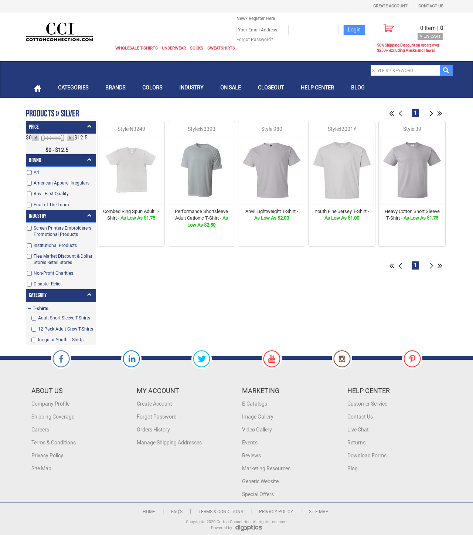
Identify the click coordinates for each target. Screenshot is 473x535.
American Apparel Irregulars (61, 183)
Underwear (174, 48)
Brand (35, 160)
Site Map (41, 468)
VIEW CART (430, 36)
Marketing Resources (266, 468)
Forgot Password (157, 417)
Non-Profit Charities (53, 273)
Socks (196, 48)
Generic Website (260, 481)
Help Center (317, 88)
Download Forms (367, 456)
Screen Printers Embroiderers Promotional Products (62, 231)
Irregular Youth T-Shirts (61, 339)
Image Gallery (257, 417)
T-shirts (40, 308)
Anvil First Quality (51, 193)
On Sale (230, 88)
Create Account (390, 6)
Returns (356, 443)
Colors (152, 88)
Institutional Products (55, 245)
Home (149, 511)
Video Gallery (257, 430)
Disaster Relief (48, 284)
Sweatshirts (221, 48)
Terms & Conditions (53, 443)
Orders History (153, 430)
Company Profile (50, 404)
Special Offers (258, 494)
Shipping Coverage (52, 417)
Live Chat (358, 430)
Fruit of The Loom (51, 204)
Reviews (251, 456)
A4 (36, 172)
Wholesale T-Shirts (136, 48)
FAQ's (177, 511)
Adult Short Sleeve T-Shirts (64, 318)
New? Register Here (255, 18)
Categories (73, 88)
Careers (40, 430)
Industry (191, 88)
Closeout (271, 88)
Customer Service (367, 404)
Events (250, 443)
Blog (358, 88)
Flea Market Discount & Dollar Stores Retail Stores (63, 259)
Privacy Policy (47, 456)
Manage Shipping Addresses (169, 443)
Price (34, 127)
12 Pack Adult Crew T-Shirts (65, 329)
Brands (115, 88)
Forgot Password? (254, 39)
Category (38, 295)
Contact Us (430, 6)
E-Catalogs (254, 404)
